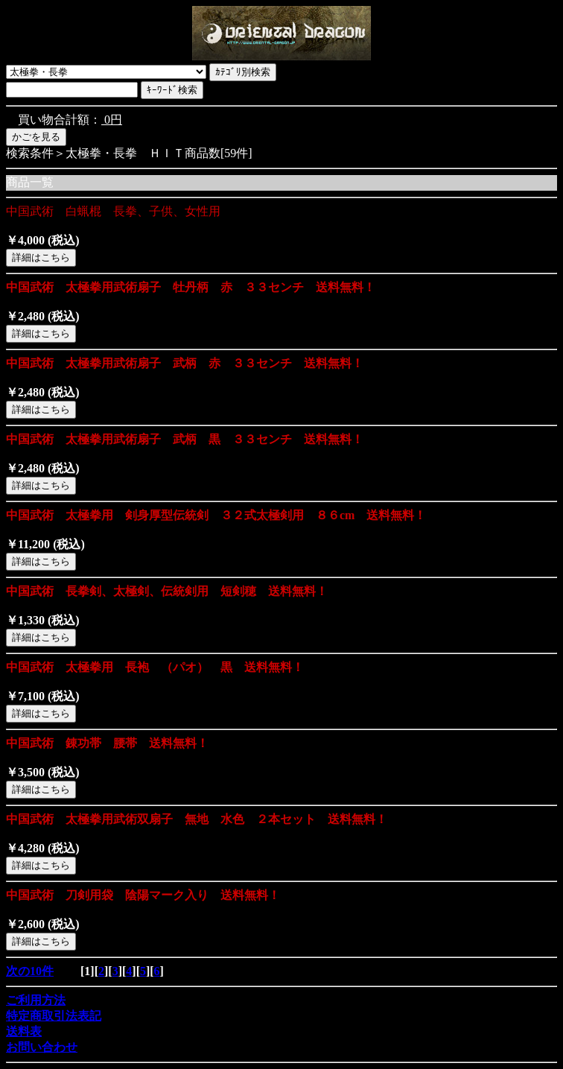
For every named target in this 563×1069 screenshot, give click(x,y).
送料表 (24, 1031)
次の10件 (30, 971)
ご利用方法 (36, 1000)
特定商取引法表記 (53, 1015)
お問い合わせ (41, 1047)
